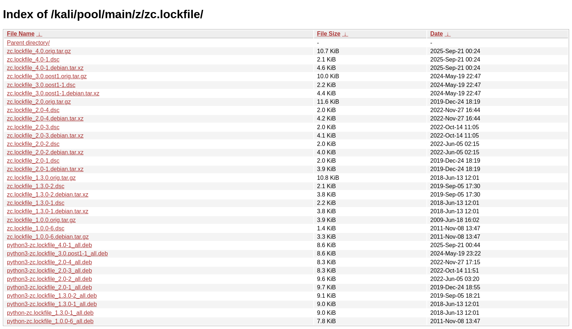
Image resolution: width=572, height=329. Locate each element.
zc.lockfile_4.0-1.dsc (33, 59)
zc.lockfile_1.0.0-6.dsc (35, 228)
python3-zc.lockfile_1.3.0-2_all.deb (52, 296)
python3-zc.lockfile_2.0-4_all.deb (49, 262)
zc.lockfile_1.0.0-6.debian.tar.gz (48, 237)
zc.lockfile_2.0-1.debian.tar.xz (45, 169)
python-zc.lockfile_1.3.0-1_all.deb (50, 313)
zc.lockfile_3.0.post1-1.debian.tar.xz (53, 93)
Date (436, 34)
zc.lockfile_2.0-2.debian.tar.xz (45, 152)
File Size (328, 34)
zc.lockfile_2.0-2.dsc (33, 144)
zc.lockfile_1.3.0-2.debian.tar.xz (47, 194)
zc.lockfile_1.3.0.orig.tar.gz (41, 178)
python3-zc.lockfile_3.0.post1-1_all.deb (57, 253)
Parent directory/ (28, 43)
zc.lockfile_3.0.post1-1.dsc (41, 85)
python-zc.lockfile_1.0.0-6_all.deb (50, 321)
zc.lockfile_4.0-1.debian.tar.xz (45, 68)
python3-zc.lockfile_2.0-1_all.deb (49, 287)
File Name (21, 34)
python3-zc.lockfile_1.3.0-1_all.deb (52, 304)
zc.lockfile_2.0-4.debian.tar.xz (45, 118)
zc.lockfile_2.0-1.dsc (33, 161)
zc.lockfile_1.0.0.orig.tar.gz (41, 220)
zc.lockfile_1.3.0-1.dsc (35, 203)
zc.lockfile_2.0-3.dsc (33, 127)
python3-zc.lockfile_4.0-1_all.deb (49, 245)
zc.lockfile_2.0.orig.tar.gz (39, 102)
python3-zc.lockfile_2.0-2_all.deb (49, 279)
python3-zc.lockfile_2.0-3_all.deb (49, 270)
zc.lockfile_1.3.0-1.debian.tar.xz (47, 211)
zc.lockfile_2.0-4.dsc (33, 110)
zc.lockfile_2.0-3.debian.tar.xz (45, 135)
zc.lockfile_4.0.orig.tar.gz (39, 51)
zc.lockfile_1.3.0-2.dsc (35, 186)
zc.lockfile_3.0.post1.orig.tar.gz (47, 76)
